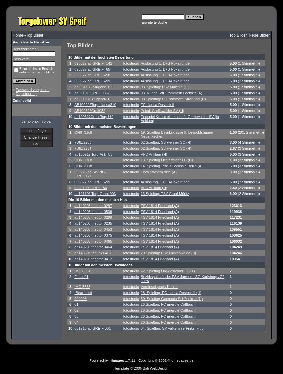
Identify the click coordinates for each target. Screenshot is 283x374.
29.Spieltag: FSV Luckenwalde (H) (168, 253)
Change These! (36, 137)
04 (76, 322)
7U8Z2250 (82, 142)
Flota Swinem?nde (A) (159, 172)
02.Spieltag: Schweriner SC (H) (166, 142)
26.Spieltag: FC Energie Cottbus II (168, 304)
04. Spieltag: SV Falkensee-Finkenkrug (172, 328)
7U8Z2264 (82, 148)
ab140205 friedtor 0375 (93, 235)
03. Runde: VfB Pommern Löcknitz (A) (171, 93)
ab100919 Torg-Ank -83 (93, 154)
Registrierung (26, 94)
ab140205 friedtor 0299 (93, 217)
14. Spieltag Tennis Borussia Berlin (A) (172, 166)
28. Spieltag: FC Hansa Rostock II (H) (171, 293)
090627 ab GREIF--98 (92, 75)
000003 (80, 299)
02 (76, 310)
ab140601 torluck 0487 (92, 253)
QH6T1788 (83, 160)
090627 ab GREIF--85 (92, 69)
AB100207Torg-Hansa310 (95, 105)
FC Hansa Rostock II (157, 105)
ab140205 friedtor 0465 (93, 241)
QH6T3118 (83, 166)
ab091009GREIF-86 (90, 188)
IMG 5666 (82, 287)
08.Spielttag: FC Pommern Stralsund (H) (173, 99)
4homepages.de (180, 360)
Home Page (36, 131)
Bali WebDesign (155, 368)
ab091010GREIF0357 (92, 93)
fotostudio (131, 63)
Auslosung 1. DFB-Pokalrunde (165, 63)
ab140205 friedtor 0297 (93, 206)
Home (18, 35)
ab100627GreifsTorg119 (93, 117)
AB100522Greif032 (89, 111)
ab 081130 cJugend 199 (93, 87)
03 (76, 316)
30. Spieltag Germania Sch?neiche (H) (172, 299)
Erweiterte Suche (154, 22)
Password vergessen (32, 90)
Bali (36, 144)
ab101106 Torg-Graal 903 (95, 194)
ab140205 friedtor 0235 (93, 223)
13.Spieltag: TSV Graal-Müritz (165, 194)
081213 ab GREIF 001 (92, 328)
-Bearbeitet (83, 293)
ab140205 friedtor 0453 (93, 229)
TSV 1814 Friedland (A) (160, 206)
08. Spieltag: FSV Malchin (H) (165, 87)
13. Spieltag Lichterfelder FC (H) (167, 160)
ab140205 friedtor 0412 (93, 259)
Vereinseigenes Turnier (159, 287)
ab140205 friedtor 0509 (93, 212)
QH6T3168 (83, 132)
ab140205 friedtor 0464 (93, 247)
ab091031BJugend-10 (92, 99)
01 (76, 304)
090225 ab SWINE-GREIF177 (90, 174)
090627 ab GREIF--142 (93, 63)
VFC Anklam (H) (154, 154)
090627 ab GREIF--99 (92, 81)
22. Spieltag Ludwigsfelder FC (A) (168, 271)
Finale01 (81, 277)
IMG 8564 (82, 271)
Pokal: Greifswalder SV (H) (162, 111)
